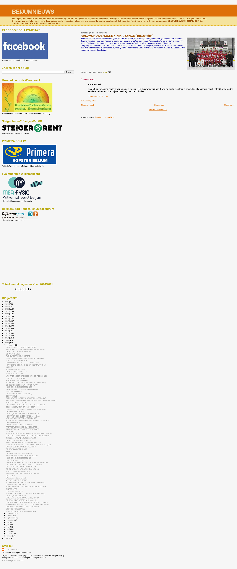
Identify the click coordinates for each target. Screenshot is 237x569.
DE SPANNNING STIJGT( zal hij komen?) (21, 500)
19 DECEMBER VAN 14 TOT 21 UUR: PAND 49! (23, 442)
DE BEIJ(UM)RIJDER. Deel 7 (16, 449)
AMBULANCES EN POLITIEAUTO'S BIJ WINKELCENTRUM (27, 420)
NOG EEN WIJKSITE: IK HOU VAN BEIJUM (21, 456)
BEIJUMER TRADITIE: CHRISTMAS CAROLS (22, 473)
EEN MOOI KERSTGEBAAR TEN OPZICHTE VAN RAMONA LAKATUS (31, 400)
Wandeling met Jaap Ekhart (16, 478)
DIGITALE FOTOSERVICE (15, 509)
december (11, 345)
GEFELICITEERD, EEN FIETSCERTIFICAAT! (22, 429)
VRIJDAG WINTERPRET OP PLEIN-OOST (21, 418)
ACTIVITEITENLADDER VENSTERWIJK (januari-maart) (26, 383)
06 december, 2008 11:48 (98, 96)
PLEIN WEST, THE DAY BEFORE (18, 356)
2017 (7, 321)
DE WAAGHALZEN (13, 354)
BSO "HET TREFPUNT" (14, 391)
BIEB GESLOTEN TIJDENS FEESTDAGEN (21, 438)
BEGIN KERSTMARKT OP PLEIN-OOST (20, 407)
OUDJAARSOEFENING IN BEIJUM (18, 440)
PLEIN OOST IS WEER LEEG (17, 380)
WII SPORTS (10, 476)
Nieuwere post (87, 105)
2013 (7, 331)
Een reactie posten (88, 101)
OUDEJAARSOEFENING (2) (16, 372)
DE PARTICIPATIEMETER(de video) (19, 394)
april (8, 529)
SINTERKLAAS (11, 489)
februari (10, 533)
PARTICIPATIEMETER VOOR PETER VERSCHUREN (25, 405)
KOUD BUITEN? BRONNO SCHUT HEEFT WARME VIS (26, 365)
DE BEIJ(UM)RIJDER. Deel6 (16, 496)
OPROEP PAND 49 (13, 422)
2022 (7, 309)
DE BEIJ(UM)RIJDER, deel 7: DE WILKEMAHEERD (24, 414)
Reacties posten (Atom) (105, 117)
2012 (7, 333)
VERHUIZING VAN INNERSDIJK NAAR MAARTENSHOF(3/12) (28, 445)
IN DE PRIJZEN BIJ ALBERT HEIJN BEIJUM (22, 389)
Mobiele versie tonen (158, 109)
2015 (7, 326)
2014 (7, 328)
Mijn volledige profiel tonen (13, 561)
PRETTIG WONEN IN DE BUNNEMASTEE (21, 427)
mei (8, 527)
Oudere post (229, 105)
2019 (7, 316)
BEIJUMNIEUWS (33, 11)
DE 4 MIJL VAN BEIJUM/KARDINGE (19, 453)
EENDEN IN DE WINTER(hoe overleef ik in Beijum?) (25, 358)
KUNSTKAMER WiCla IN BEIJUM (18, 471)
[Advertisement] (15, 237)
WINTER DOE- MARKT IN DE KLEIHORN (21, 447)
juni (8, 525)
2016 (7, 323)
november (11, 513)
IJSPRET (9, 367)
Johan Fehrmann (12, 549)
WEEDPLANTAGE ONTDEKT (16, 480)
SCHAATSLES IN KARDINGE (16, 360)
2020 (7, 314)
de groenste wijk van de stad (16, 484)
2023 (7, 306)
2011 (7, 335)
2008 (7, 343)
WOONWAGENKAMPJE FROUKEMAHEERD (22, 507)
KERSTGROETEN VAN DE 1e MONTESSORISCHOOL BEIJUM (29, 434)
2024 (7, 304)
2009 (7, 340)
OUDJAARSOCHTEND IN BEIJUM (18, 352)
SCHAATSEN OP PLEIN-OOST (17, 403)
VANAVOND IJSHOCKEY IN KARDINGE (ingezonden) (117, 35)
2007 (7, 538)
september (11, 518)
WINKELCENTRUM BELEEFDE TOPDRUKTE (22, 363)
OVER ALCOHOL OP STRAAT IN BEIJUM (21, 511)
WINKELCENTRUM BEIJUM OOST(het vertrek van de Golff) (27, 504)
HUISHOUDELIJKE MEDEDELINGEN (19, 387)
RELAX (8, 451)
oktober (10, 516)
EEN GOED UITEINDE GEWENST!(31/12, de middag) (25, 349)
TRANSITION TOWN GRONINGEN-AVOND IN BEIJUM (26, 487)
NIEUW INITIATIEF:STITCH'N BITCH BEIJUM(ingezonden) (27, 462)
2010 (7, 338)
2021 (7, 311)
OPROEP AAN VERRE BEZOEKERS (19, 425)
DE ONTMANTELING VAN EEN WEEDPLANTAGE (24, 465)
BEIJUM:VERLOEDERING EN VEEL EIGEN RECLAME (26, 409)
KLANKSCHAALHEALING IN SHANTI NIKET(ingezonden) (27, 502)
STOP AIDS (10, 431)
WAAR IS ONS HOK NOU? (15, 369)
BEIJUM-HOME (11, 396)
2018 (7, 319)
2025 (7, 302)
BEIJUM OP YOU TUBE (14, 491)
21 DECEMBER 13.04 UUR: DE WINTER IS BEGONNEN (26, 398)
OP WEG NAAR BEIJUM (15, 411)
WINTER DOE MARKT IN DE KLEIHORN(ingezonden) (25, 493)
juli (8, 522)
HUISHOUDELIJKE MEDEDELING (18, 458)
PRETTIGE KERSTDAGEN (16, 378)
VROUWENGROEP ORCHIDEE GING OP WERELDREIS (26, 376)
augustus (10, 520)
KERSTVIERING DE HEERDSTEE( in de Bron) (23, 416)
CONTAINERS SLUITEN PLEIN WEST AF (21, 347)
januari (9, 536)
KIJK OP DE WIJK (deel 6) (15, 460)
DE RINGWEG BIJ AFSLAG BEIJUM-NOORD (22, 469)
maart (9, 531)
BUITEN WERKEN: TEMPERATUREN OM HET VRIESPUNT (28, 436)
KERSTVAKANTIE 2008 (14, 374)
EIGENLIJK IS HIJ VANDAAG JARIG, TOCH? (22, 498)
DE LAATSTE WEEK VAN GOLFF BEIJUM (21, 467)
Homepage (159, 105)
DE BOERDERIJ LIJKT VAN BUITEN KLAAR (22, 385)
